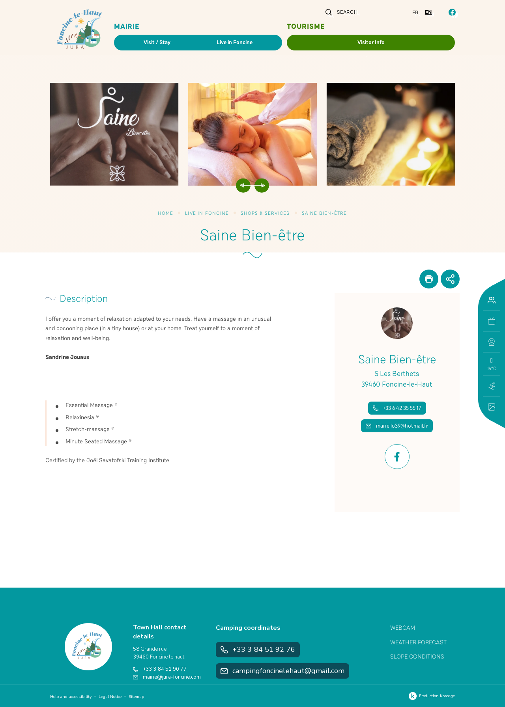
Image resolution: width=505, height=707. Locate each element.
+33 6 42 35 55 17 (397, 408)
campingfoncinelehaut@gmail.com (282, 670)
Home (165, 213)
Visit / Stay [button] (157, 42)
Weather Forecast (418, 642)
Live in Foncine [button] (234, 42)
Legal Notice (110, 697)
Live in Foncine (207, 213)
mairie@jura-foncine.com (167, 677)
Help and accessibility (71, 697)
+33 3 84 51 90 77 (160, 669)
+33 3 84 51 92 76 (258, 649)
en (428, 12)
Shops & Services (265, 213)
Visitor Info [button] (371, 42)
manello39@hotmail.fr (397, 426)
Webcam (402, 628)
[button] (491, 342)
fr (415, 12)
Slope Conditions (417, 656)
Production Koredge (430, 696)
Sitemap (136, 697)
